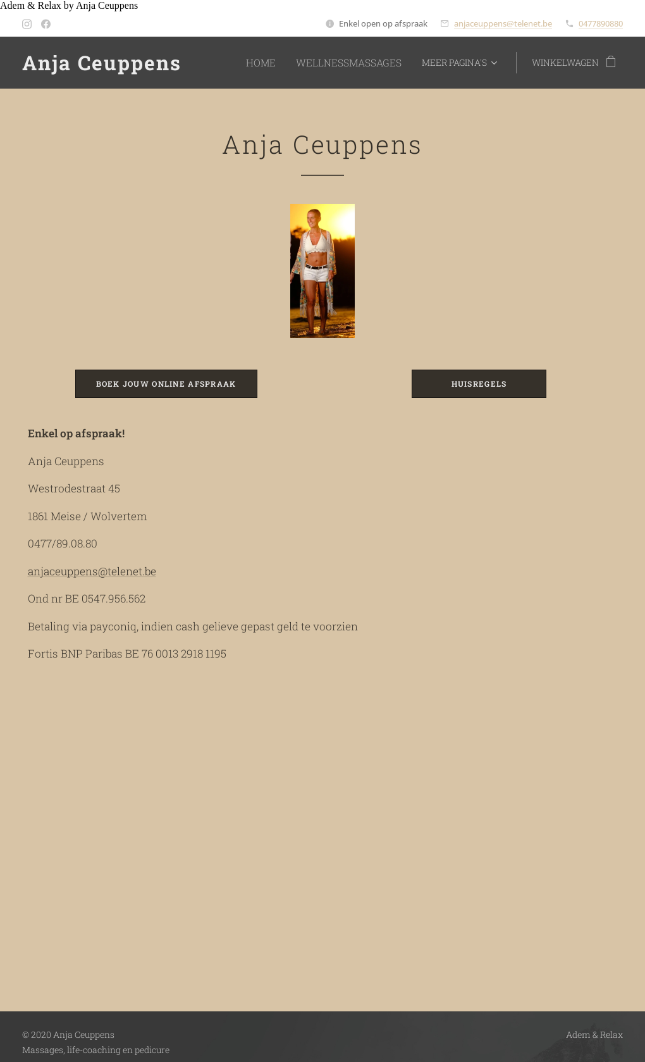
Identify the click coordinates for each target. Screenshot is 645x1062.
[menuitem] (277, 62)
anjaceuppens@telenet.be (503, 23)
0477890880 (601, 23)
